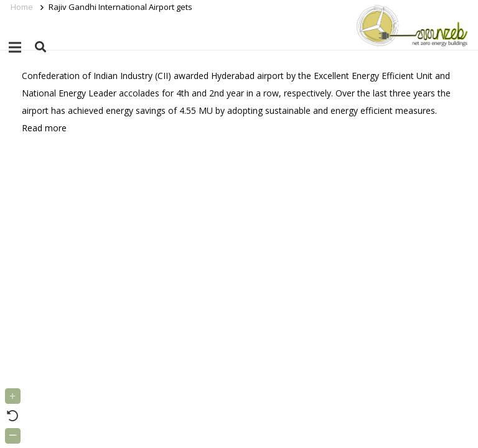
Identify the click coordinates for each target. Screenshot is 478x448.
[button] (40, 47)
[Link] (409, 25)
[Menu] (15, 47)
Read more (44, 128)
